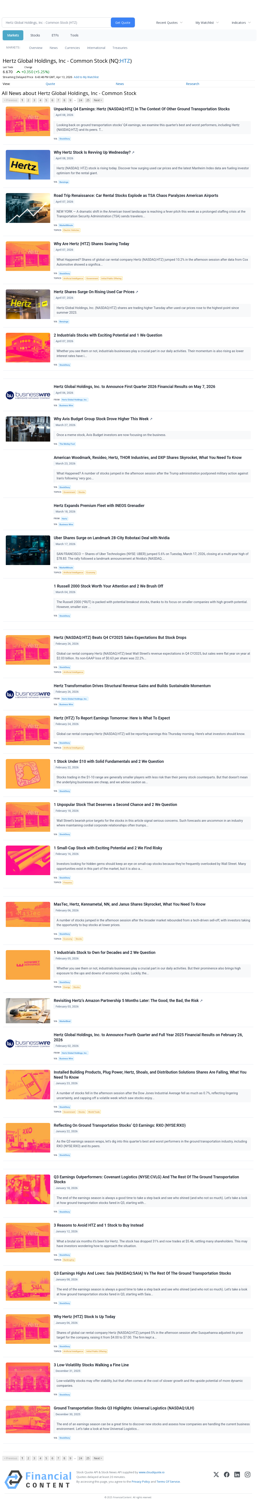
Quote (50, 84)
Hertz (64, 518)
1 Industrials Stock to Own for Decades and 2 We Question (104, 952)
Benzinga (64, 182)
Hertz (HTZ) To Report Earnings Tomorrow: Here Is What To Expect (112, 718)
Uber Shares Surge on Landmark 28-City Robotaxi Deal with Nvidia (111, 538)
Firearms (68, 882)
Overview (35, 48)
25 (88, 100)
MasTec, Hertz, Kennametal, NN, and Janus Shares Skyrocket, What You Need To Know (129, 904)
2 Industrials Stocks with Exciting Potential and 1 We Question (108, 335)
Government (92, 278)
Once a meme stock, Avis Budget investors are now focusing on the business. (112, 435)
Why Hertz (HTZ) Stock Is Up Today (84, 1316)
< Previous (10, 100)
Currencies (72, 48)
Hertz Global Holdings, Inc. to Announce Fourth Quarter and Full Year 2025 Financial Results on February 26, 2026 (148, 1037)
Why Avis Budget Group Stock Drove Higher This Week (103, 419)
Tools (74, 35)
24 (80, 100)
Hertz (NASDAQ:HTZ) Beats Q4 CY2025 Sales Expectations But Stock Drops (120, 637)
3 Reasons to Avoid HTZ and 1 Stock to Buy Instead (98, 1225)
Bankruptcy (69, 1260)
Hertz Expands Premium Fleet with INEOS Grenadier (99, 505)
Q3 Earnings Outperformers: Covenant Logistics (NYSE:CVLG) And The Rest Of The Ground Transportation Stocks (146, 1179)
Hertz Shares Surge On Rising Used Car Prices (96, 292)
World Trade (94, 1112)
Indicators (239, 22)
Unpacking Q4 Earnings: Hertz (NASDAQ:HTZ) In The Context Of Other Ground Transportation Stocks (142, 109)
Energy (67, 987)
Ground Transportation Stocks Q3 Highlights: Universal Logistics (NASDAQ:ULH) (124, 1408)
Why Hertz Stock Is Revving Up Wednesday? (94, 152)
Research (192, 84)
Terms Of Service (168, 1482)
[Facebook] (226, 1479)
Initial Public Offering (111, 278)
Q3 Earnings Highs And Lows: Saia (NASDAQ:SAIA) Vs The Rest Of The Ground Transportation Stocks (142, 1273)
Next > (98, 100)
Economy (90, 572)
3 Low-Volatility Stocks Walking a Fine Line (91, 1365)
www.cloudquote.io (152, 1472)
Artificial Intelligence (73, 278)
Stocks (35, 35)
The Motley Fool (67, 444)
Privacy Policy (141, 1482)
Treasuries (120, 48)
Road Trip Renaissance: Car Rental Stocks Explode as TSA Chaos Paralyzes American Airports (136, 195)
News (54, 48)
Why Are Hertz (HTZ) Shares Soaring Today (91, 244)
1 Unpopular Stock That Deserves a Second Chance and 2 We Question (115, 804)
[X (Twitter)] (216, 1479)
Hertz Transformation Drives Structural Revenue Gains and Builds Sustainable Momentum (132, 686)
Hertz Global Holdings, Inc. (74, 399)
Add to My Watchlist (86, 77)
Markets (13, 35)
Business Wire (66, 405)
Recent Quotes (167, 22)
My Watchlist (204, 22)
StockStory (65, 138)
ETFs (55, 35)
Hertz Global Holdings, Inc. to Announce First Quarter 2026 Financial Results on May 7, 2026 (134, 386)
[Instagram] (247, 1479)
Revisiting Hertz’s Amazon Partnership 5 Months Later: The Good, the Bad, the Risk (128, 1000)
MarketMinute (66, 225)
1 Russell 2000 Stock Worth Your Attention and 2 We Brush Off (108, 586)
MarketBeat (65, 1021)
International (96, 48)
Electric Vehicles (71, 230)
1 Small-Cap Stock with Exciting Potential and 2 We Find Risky (108, 848)
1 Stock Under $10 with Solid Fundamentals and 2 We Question (109, 761)
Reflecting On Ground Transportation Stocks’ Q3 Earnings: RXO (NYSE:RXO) (120, 1125)
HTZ (125, 60)
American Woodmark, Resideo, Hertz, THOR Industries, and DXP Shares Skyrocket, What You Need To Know (148, 457)
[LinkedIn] (237, 1479)
